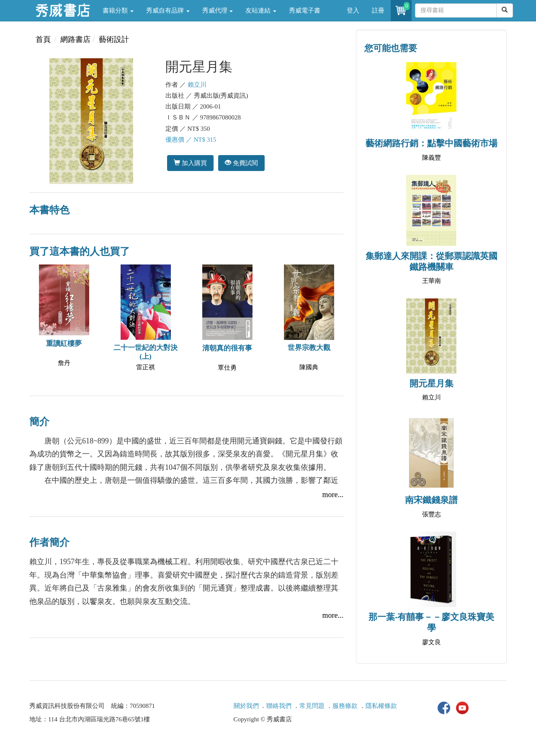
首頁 (43, 39)
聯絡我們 (278, 705)
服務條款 (345, 705)
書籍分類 (118, 10)
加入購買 (190, 162)
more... (332, 494)
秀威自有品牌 (168, 10)
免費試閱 (241, 162)
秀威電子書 (304, 10)
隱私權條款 (381, 705)
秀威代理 (217, 10)
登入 (353, 10)
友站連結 (260, 10)
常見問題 (312, 705)
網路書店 (75, 39)
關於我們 (246, 705)
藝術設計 (114, 39)
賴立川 (197, 84)
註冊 (378, 10)
